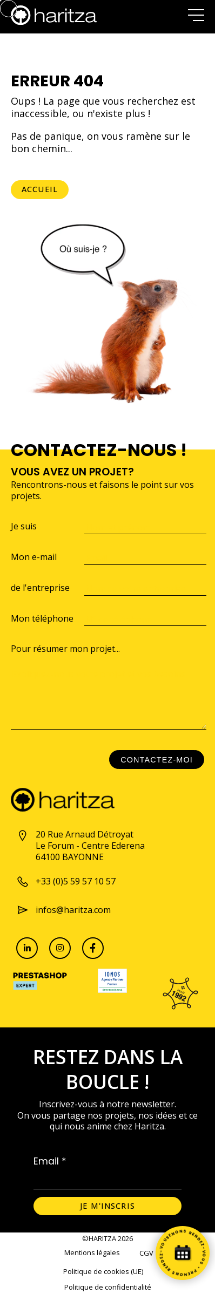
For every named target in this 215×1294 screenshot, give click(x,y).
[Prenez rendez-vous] (183, 1253)
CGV (146, 1253)
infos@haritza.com (63, 909)
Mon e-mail (34, 557)
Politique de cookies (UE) (103, 1271)
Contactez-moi (156, 759)
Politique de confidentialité (107, 1287)
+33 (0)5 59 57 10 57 (66, 881)
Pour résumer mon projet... (65, 649)
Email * (49, 1161)
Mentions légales (92, 1252)
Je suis (24, 526)
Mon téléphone (42, 618)
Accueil (40, 189)
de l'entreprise (40, 588)
